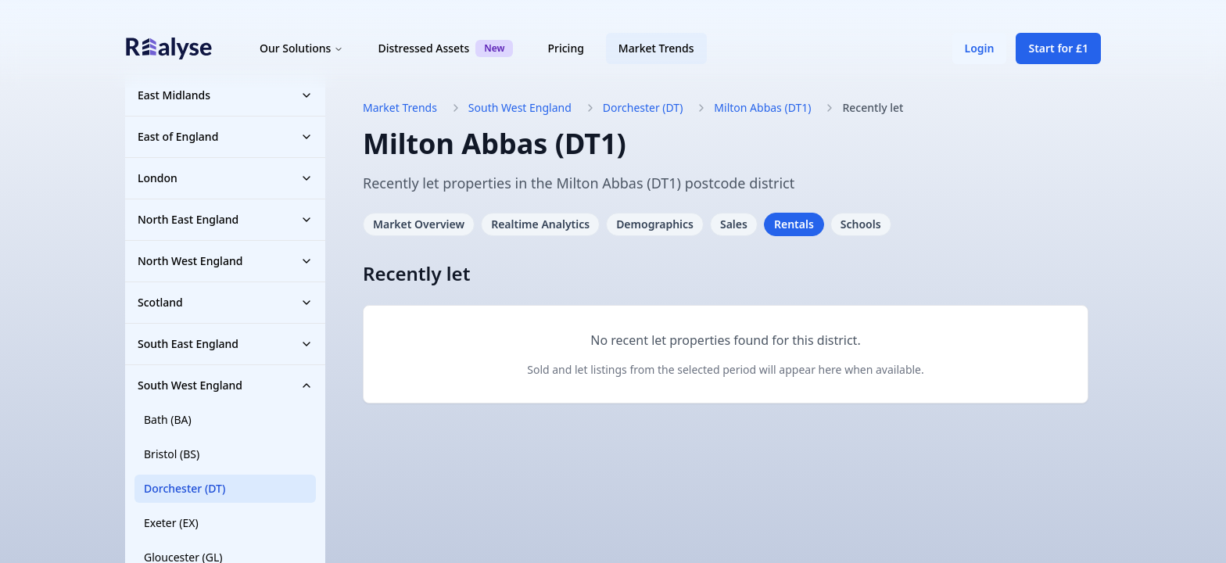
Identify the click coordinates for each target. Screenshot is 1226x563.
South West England (225, 385)
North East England (225, 219)
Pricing (565, 48)
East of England (225, 136)
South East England (225, 343)
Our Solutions (301, 48)
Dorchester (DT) (184, 488)
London (225, 177)
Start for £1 (1058, 48)
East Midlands (225, 95)
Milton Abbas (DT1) (762, 107)
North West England (225, 260)
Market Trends (656, 48)
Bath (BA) (168, 419)
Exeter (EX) (171, 522)
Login (980, 48)
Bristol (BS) (171, 453)
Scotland (225, 302)
